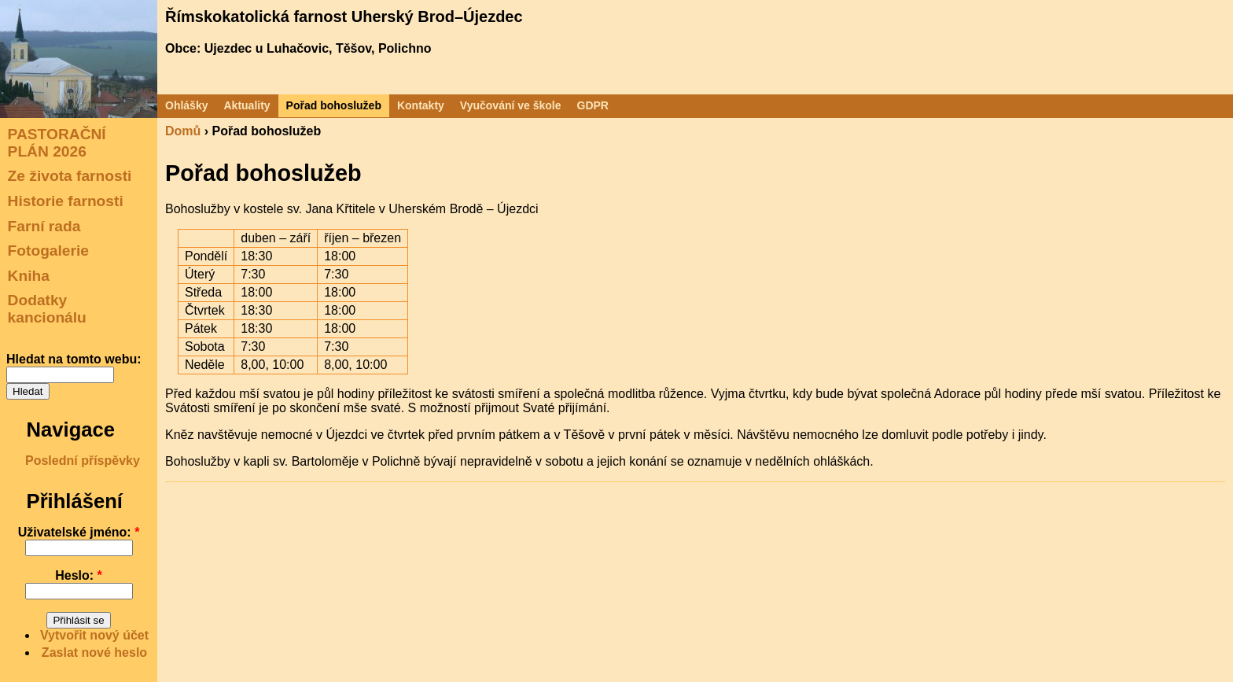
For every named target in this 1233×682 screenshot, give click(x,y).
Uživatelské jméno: (79, 532)
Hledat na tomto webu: (74, 359)
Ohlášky (186, 105)
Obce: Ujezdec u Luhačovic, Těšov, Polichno (298, 48)
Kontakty (420, 105)
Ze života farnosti (70, 176)
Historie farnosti (65, 201)
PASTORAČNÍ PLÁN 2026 (57, 143)
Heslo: (78, 575)
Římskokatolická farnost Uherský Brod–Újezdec (344, 16)
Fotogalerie (48, 250)
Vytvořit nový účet (94, 635)
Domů (183, 131)
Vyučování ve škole (510, 105)
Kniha (29, 275)
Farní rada (44, 225)
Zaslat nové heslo (94, 652)
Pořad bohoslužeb (333, 105)
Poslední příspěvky (82, 460)
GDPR (593, 105)
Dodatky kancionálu (47, 309)
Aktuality (246, 105)
